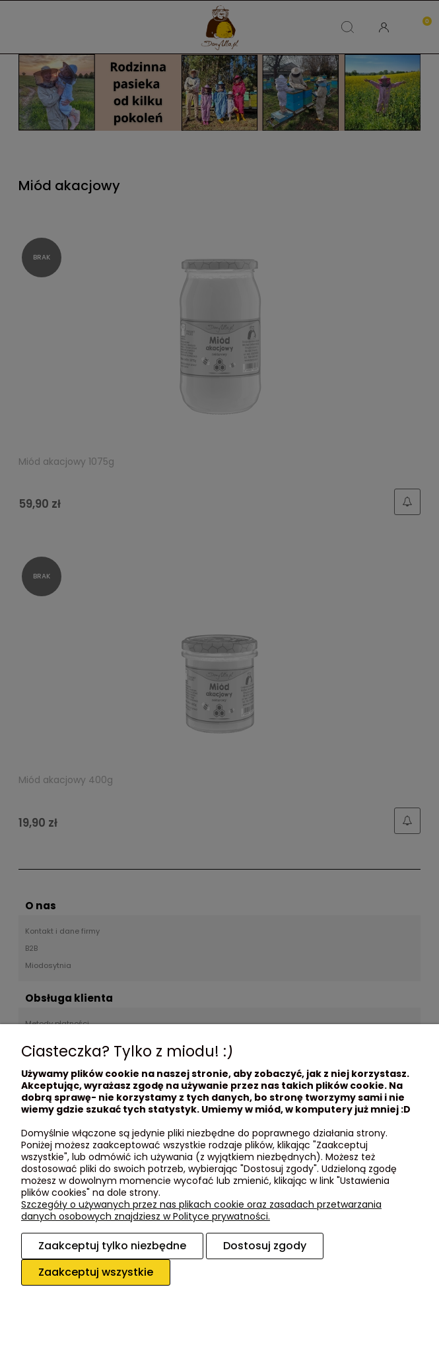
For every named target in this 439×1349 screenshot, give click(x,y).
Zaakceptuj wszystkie (95, 1272)
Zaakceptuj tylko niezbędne (112, 1245)
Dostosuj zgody (264, 1245)
